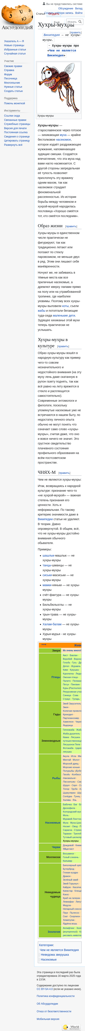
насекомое (63, 138)
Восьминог (68, 852)
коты (65, 305)
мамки (46, 584)
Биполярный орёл (72, 864)
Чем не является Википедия (59, 949)
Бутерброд (68, 868)
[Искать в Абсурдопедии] (74, 22)
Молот (76, 758)
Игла (73, 755)
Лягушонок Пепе (71, 743)
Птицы (55, 676)
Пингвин (75, 683)
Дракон (66, 875)
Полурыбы (68, 769)
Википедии (45, 518)
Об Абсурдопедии (47, 1002)
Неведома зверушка (55, 953)
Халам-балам (51, 623)
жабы (41, 309)
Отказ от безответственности (54, 1010)
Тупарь (76, 698)
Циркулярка (69, 791)
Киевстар (68, 889)
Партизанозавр (71, 717)
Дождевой (68, 844)
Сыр (81, 784)
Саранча (67, 829)
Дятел (66, 665)
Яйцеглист (68, 848)
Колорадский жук (72, 810)
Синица (67, 694)
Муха (65, 821)
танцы (46, 564)
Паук (65, 911)
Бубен (79, 769)
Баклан (74, 654)
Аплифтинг (68, 927)
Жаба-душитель (71, 732)
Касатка (77, 886)
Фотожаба (68, 747)
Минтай (67, 758)
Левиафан (68, 900)
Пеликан (77, 679)
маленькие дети (64, 314)
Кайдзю (67, 886)
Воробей (67, 658)
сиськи (47, 574)
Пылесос (74, 911)
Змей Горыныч (70, 882)
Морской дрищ (70, 762)
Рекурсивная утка (72, 690)
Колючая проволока (73, 709)
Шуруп (66, 784)
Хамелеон (68, 720)
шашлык (48, 554)
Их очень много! (72, 649)
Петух (66, 683)
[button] (13, 144)
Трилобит (78, 832)
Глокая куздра (70, 871)
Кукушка (74, 668)
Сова (75, 694)
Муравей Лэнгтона (72, 818)
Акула (66, 755)
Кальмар (67, 859)
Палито (67, 679)
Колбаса (76, 773)
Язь (74, 799)
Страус (66, 698)
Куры (65, 687)
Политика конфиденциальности (56, 995)
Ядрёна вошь (70, 922)
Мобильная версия (48, 1018)
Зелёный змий (70, 878)
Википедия (52, 35)
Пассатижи (69, 780)
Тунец (77, 795)
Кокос (66, 893)
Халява (67, 799)
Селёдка (67, 795)
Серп (74, 784)
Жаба (79, 728)
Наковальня (69, 777)
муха (63, 134)
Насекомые (52, 821)
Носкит (66, 825)
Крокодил (68, 713)
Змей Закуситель (72, 702)
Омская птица (70, 676)
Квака (66, 736)
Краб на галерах (71, 897)
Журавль (76, 665)
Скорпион (75, 915)
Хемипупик (68, 919)
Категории (46, 944)
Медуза (67, 904)
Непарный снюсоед (73, 908)
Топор (66, 788)
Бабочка (67, 803)
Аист (65, 654)
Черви (56, 846)
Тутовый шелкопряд (73, 836)
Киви (65, 668)
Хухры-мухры (62, 45)
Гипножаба (68, 728)
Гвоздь (66, 773)
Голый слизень (71, 856)
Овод (75, 825)
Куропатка (68, 672)
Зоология (54, 930)
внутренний (70, 930)
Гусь (74, 661)
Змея (65, 706)
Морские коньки (71, 766)
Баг (75, 803)
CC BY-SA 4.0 (45, 988)
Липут (79, 900)
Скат (65, 915)
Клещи (78, 889)
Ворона (78, 658)
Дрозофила (69, 807)
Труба (74, 788)
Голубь (66, 661)
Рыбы (56, 777)
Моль (66, 814)
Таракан (67, 832)
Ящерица (68, 724)
